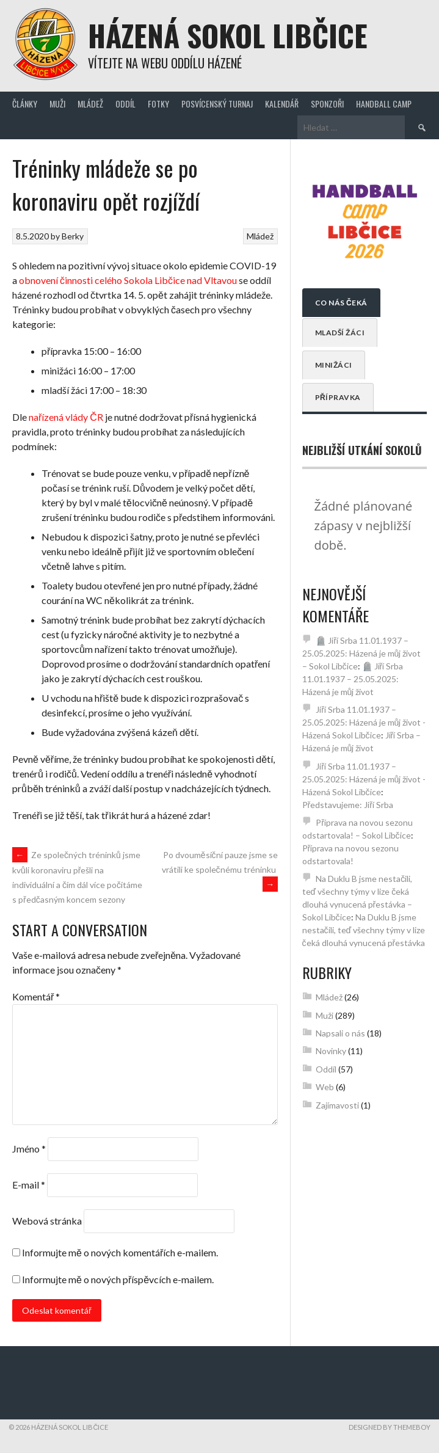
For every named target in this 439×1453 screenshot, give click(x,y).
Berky (73, 236)
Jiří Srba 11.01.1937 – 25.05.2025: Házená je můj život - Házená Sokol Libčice (364, 722)
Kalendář (282, 103)
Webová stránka (47, 1220)
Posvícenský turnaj (217, 103)
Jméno (29, 1148)
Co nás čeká (341, 302)
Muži (57, 103)
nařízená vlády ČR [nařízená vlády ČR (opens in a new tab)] (66, 417)
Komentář (36, 996)
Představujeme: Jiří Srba (347, 804)
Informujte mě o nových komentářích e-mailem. (120, 1252)
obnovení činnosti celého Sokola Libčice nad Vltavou (128, 280)
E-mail (28, 1184)
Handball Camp (384, 103)
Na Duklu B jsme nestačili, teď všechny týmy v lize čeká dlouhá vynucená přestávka (364, 930)
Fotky (158, 103)
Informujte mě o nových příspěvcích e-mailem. (118, 1279)
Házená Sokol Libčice (228, 35)
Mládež (90, 103)
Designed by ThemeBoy (389, 1427)
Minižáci (333, 365)
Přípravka (338, 397)
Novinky (331, 1051)
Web (325, 1087)
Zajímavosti (337, 1105)
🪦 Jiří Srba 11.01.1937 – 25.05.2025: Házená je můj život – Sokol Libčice (361, 653)
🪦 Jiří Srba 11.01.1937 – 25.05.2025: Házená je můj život (353, 679)
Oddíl (125, 103)
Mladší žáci (340, 332)
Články (24, 103)
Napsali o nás (340, 1033)
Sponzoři (327, 103)
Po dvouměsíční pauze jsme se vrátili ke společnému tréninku (220, 869)
